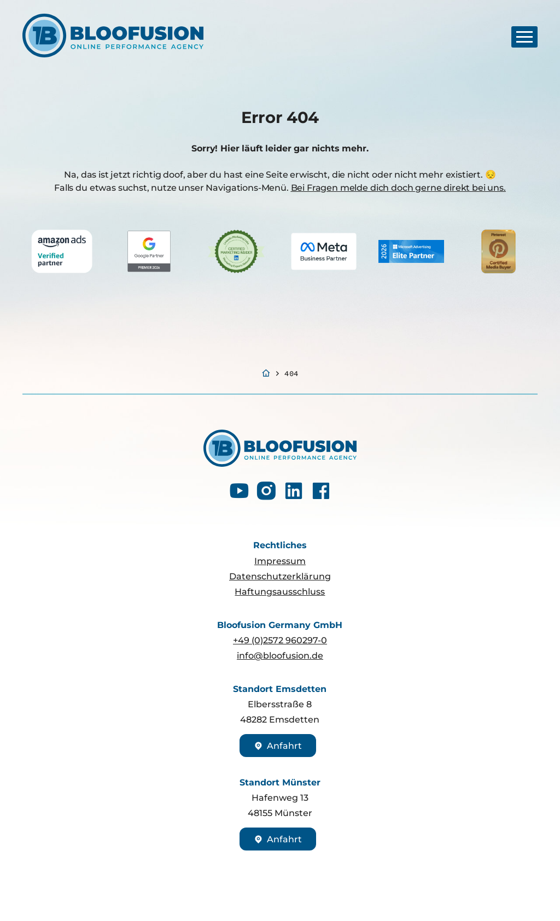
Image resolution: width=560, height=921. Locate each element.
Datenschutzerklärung (280, 576)
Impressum (280, 560)
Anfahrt (277, 745)
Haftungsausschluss (280, 591)
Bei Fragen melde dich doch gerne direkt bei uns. (398, 187)
